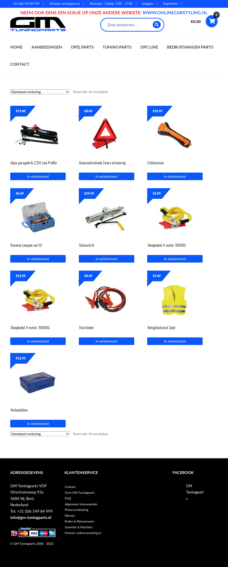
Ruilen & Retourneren (79, 521)
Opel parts (82, 47)
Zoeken (157, 25)
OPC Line (149, 47)
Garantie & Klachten (78, 527)
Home (16, 47)
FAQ (68, 498)
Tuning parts (117, 47)
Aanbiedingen (46, 47)
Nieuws (70, 515)
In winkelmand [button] (38, 176)
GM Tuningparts (195, 492)
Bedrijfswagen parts (190, 47)
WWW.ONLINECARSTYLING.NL (175, 12)
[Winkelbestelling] (39, 91)
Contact (19, 64)
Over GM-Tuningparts (79, 492)
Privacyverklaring (76, 510)
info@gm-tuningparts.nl (30, 517)
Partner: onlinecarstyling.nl (83, 533)
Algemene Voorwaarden (81, 504)
